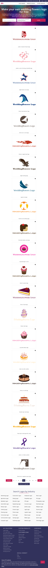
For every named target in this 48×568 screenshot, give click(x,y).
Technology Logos (40, 520)
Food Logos (15, 514)
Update (38, 20)
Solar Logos (38, 512)
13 (32, 480)
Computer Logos (4, 520)
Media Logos (27, 517)
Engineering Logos (17, 503)
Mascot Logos (27, 514)
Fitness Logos (15, 512)
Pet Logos (38, 498)
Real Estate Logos (40, 503)
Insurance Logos (28, 503)
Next (40, 480)
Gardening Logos (16, 520)
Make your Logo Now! (24, 483)
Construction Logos (17, 495)
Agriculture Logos (4, 498)
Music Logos (39, 495)
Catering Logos (4, 509)
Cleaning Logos (4, 512)
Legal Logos (27, 509)
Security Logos (39, 509)
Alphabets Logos (4, 501)
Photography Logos (40, 501)
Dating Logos (15, 498)
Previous (9, 480)
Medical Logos (27, 520)
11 (26, 480)
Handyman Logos (28, 495)
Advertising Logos (5, 495)
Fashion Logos (16, 506)
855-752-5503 (35, 0)
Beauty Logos (4, 506)
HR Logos (26, 501)
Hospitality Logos (28, 498)
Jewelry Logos (27, 506)
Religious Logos (39, 506)
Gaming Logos (16, 517)
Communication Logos (6, 517)
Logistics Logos (27, 512)
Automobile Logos (5, 503)
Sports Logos (39, 517)
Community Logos (5, 514)
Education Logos (16, 501)
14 (35, 480)
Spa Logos (38, 514)
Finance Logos (16, 509)
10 (23, 480)
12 (29, 480)
